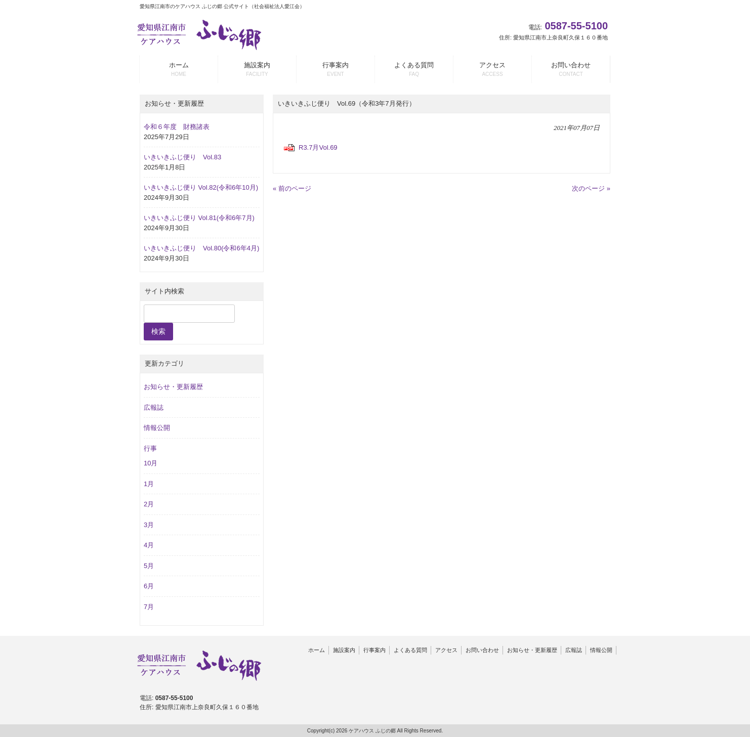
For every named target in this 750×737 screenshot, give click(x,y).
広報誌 (153, 407)
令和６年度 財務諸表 (177, 127)
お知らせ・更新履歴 (173, 387)
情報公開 (157, 427)
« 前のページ (292, 188)
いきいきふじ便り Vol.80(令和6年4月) (201, 248)
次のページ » (591, 188)
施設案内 (344, 650)
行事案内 (374, 650)
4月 (149, 545)
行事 (150, 448)
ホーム (316, 650)
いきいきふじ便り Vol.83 (182, 157)
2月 (149, 504)
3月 (149, 525)
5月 (149, 566)
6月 (149, 586)
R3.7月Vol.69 (318, 147)
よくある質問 (410, 650)
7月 (149, 607)
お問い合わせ (482, 650)
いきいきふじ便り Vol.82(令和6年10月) (201, 187)
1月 (149, 484)
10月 (150, 463)
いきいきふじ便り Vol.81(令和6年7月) (199, 218)
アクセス (446, 650)
